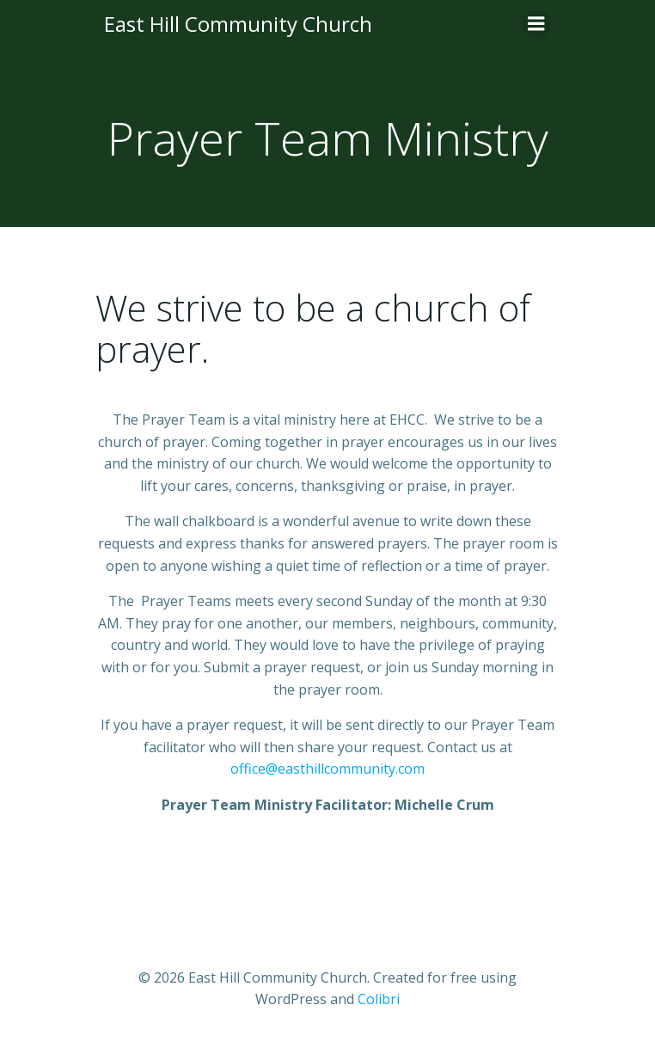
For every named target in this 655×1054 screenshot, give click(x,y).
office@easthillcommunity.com (327, 768)
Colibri (379, 999)
